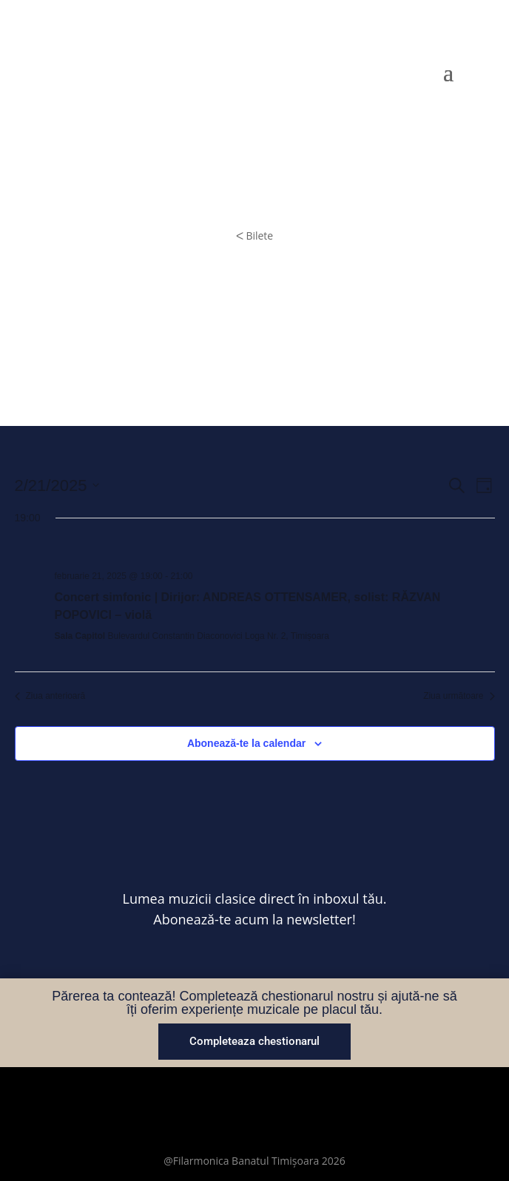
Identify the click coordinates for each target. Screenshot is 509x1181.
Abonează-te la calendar (246, 743)
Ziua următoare (458, 696)
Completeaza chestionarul (254, 1041)
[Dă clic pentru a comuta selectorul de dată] (57, 485)
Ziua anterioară (50, 696)
